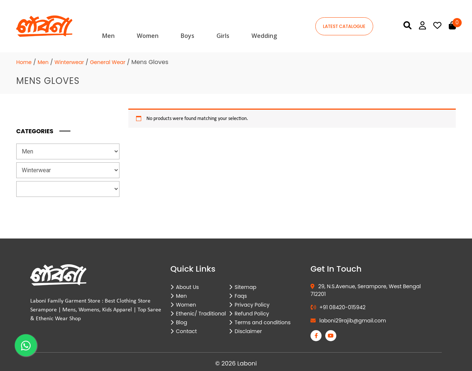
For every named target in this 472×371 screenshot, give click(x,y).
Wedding (264, 36)
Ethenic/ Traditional (201, 313)
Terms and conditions (263, 322)
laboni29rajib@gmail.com (348, 320)
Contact (186, 331)
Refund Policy (252, 313)
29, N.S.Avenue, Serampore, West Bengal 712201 (365, 290)
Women (148, 36)
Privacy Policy (252, 304)
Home (24, 62)
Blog (181, 322)
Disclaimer (248, 331)
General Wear (107, 62)
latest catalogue (344, 26)
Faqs (241, 296)
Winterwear (69, 62)
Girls (222, 36)
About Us (187, 287)
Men (108, 36)
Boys (187, 36)
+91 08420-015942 (337, 307)
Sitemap (245, 287)
